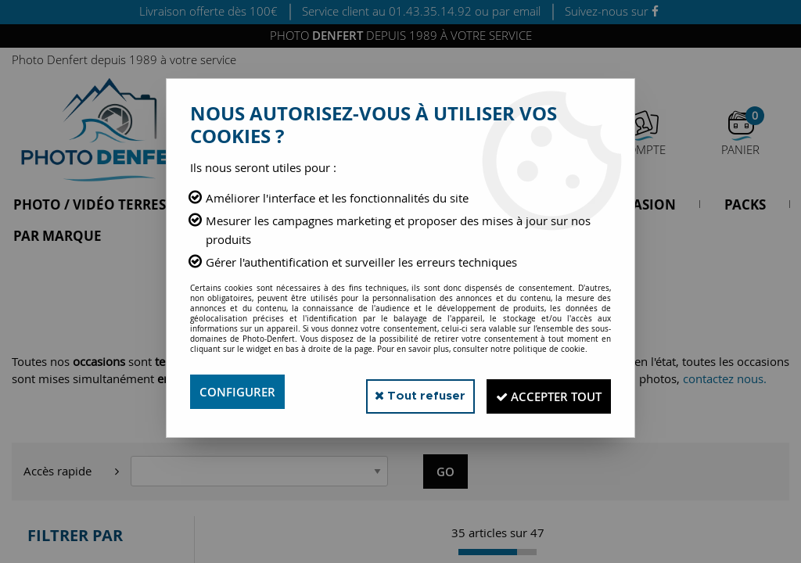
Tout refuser (399, 391)
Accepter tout (541, 391)
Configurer (239, 391)
